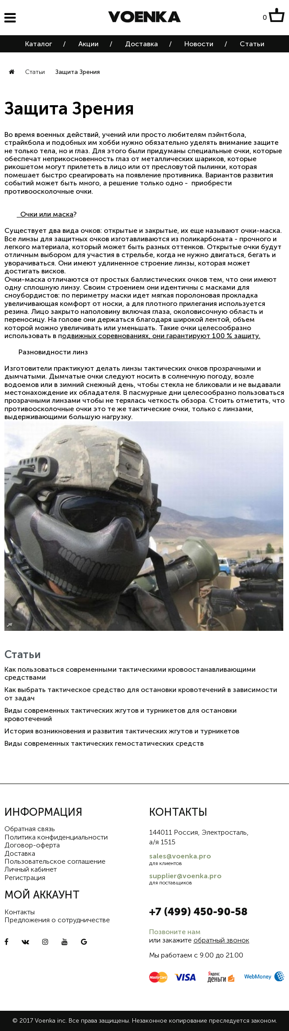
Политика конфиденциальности (56, 837)
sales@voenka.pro (180, 856)
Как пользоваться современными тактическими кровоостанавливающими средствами (130, 673)
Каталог (38, 44)
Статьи (252, 44)
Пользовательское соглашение (55, 861)
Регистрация (24, 877)
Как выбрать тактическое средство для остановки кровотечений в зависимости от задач (140, 693)
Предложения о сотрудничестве (57, 920)
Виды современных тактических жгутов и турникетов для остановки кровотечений (120, 714)
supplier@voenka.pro (185, 876)
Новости (198, 44)
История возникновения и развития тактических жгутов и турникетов (121, 731)
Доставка (141, 44)
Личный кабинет (30, 869)
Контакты (19, 912)
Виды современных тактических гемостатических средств (104, 743)
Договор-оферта (32, 845)
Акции (88, 44)
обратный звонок (221, 940)
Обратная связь (29, 829)
